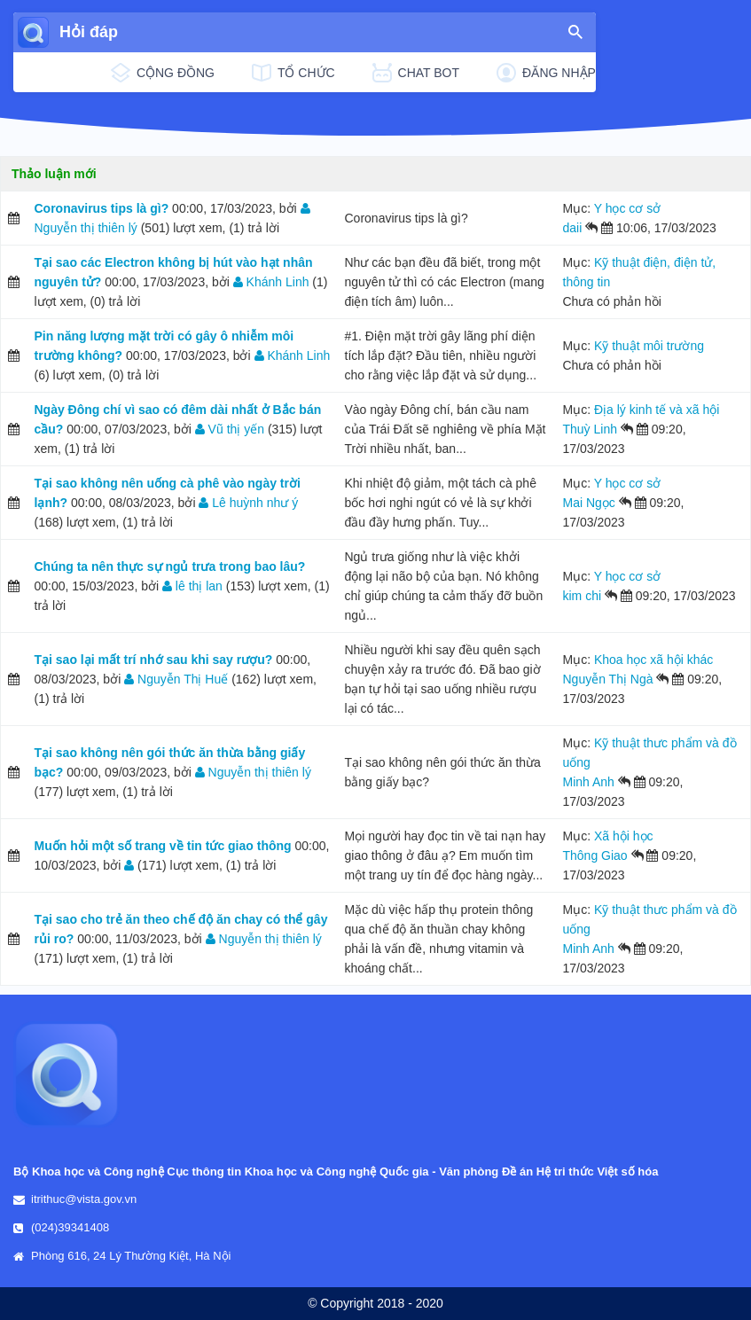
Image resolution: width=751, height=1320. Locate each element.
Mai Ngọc (589, 503)
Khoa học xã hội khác (653, 659)
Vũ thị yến (229, 429)
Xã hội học (623, 836)
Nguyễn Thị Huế (176, 679)
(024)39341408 (70, 1227)
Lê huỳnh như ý (248, 503)
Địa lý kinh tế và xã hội (656, 409)
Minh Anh (588, 782)
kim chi (582, 596)
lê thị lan (192, 586)
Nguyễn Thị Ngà (608, 679)
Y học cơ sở (627, 208)
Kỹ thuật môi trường (649, 346)
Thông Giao (595, 855)
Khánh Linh (271, 282)
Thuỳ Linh (590, 429)
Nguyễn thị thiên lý (253, 772)
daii (573, 228)
